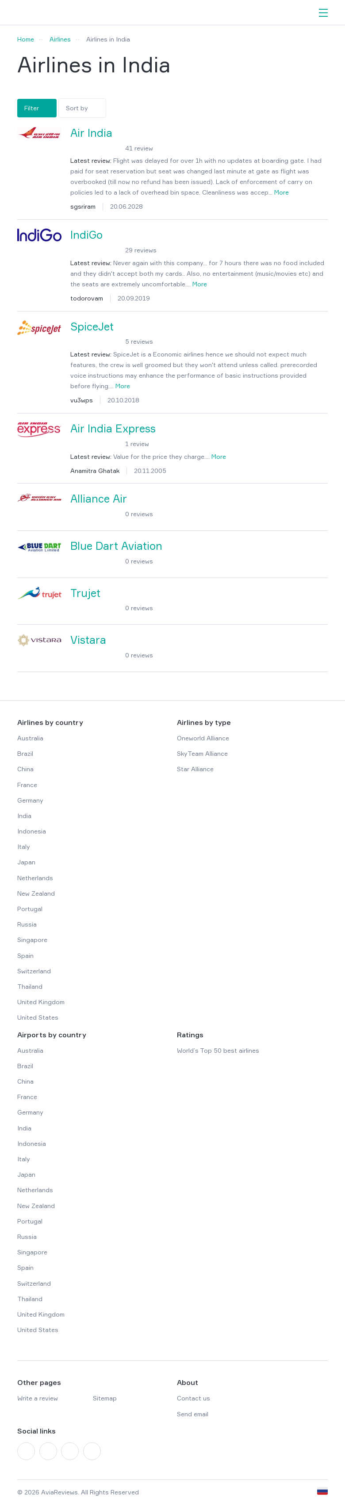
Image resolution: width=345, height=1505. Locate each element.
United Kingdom (41, 1002)
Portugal (29, 908)
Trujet (85, 593)
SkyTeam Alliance (202, 753)
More (281, 192)
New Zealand (36, 893)
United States (37, 1017)
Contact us (193, 1398)
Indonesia (31, 831)
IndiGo (86, 235)
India (24, 815)
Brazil (25, 753)
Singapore (32, 939)
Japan (26, 862)
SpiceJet (92, 326)
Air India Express (113, 428)
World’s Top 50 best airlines (218, 1050)
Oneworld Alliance (203, 738)
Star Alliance (195, 769)
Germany (30, 800)
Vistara (88, 640)
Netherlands (35, 878)
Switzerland (34, 971)
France (27, 784)
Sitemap (105, 1398)
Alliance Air (98, 498)
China (25, 769)
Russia (27, 924)
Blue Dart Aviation (116, 546)
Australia (30, 738)
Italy (23, 846)
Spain (25, 955)
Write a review (37, 1398)
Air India (91, 133)
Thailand (29, 986)
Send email (192, 1414)
